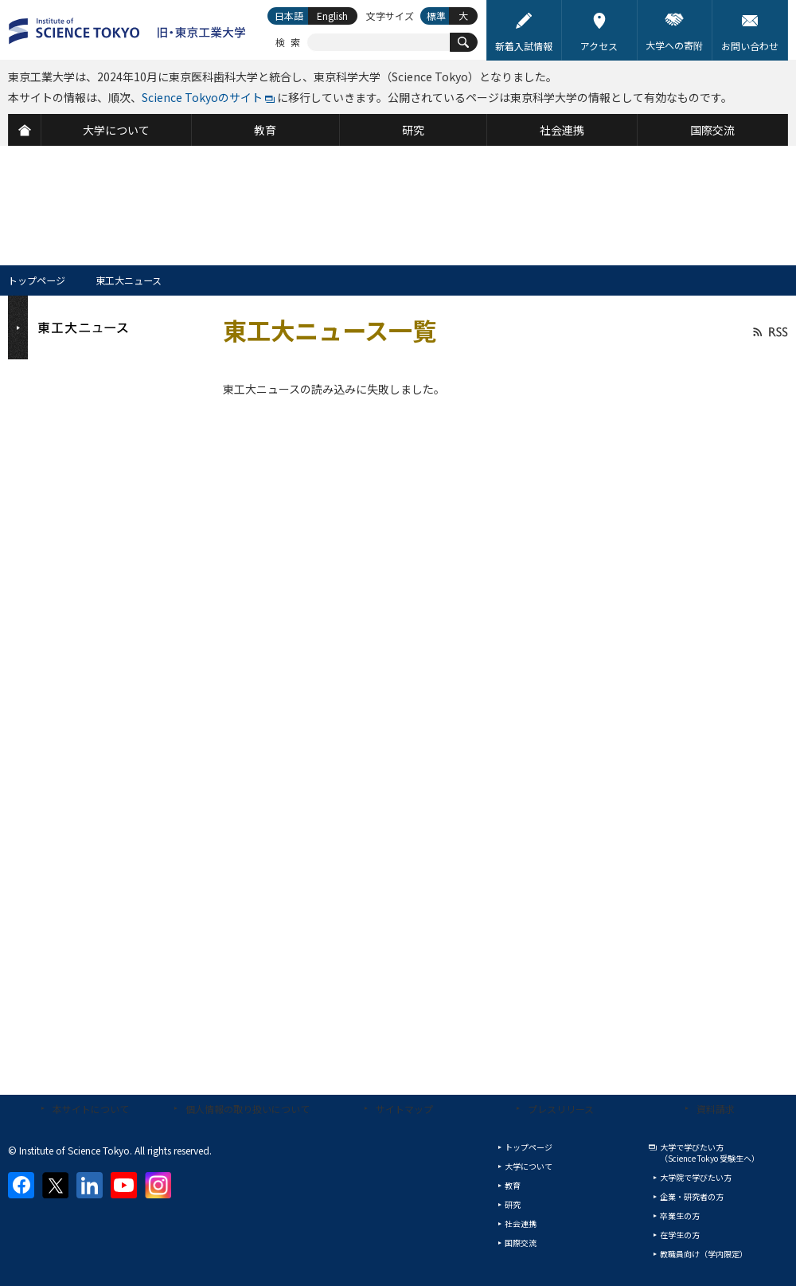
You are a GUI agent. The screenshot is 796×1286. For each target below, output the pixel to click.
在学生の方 (680, 1235)
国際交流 (521, 1243)
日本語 (289, 15)
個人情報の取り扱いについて (247, 1108)
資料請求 (715, 1108)
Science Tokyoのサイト (202, 97)
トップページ (36, 280)
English (332, 15)
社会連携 (521, 1223)
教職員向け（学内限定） (703, 1254)
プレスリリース (561, 1108)
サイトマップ (404, 1108)
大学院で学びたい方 (696, 1177)
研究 (513, 1204)
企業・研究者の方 (692, 1196)
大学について (528, 1166)
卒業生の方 (680, 1215)
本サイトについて (91, 1108)
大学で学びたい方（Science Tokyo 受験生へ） (709, 1152)
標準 (436, 15)
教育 (513, 1185)
